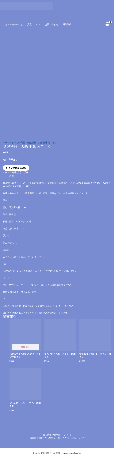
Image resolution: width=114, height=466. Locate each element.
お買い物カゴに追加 (16, 168)
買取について (34, 24)
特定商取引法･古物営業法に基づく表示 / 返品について (57, 438)
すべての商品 (18, 142)
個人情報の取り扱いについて (57, 434)
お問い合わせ (51, 24)
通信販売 (67, 24)
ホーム (6, 142)
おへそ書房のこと (14, 24)
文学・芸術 (22, 172)
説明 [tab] (12, 176)
